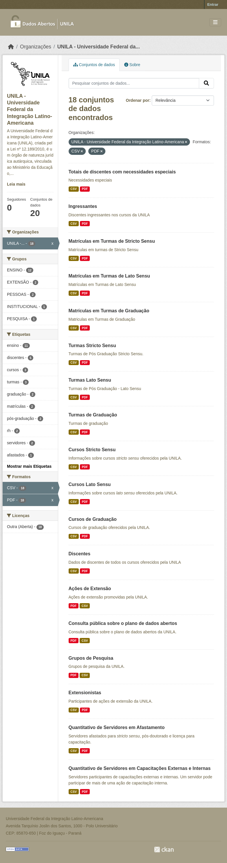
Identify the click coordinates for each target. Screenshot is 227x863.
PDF (85, 189)
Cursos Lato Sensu (90, 484)
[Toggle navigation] (215, 22)
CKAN (164, 849)
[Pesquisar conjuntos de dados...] (134, 83)
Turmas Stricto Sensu (92, 345)
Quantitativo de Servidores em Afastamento (117, 727)
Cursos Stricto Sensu (92, 449)
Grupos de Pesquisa (91, 658)
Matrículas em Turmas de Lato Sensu (109, 275)
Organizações (35, 47)
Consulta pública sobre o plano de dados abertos (123, 623)
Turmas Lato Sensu (90, 380)
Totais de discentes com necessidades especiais (122, 171)
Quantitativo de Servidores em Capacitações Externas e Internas (140, 768)
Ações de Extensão (90, 588)
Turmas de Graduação (93, 414)
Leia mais (16, 184)
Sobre (132, 64)
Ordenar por (137, 100)
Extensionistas (85, 692)
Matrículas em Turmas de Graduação (109, 310)
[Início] (11, 47)
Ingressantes (83, 206)
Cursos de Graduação (93, 519)
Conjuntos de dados (94, 64)
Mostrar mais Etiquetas (29, 466)
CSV (73, 189)
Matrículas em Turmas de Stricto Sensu (112, 241)
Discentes (80, 553)
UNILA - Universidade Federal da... (98, 47)
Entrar (212, 4)
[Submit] (206, 83)
